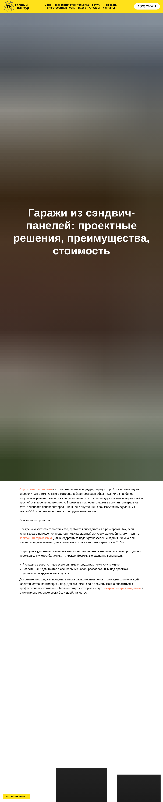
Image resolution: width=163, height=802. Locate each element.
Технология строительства (72, 4)
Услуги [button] (96, 4)
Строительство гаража (35, 489)
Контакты (109, 7)
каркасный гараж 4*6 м (35, 538)
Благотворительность (61, 7)
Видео (82, 7)
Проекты (111, 4)
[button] (16, 796)
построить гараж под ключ (122, 588)
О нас (48, 4)
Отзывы (94, 7)
